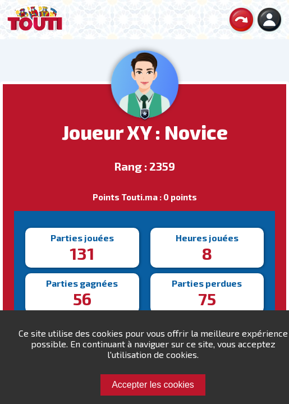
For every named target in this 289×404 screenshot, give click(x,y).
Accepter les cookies (153, 384)
